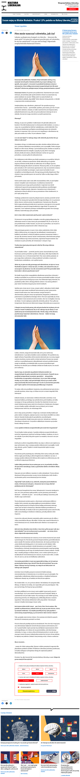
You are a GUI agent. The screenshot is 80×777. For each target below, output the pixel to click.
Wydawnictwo (54, 14)
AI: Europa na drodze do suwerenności (53, 743)
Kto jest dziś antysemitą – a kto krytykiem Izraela (49, 766)
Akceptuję (26, 687)
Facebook (3, 33)
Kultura (26, 14)
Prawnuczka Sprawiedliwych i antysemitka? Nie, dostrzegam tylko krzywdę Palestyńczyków (70, 768)
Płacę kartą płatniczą (28, 691)
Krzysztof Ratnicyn (46, 745)
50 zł (23, 673)
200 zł (37, 669)
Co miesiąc (26, 680)
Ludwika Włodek (65, 775)
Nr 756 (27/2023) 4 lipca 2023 (22, 30)
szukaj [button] (65, 14)
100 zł (51, 669)
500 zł (23, 669)
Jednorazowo (44, 680)
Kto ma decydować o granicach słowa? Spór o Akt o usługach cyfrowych (9, 767)
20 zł (37, 673)
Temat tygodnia (16, 14)
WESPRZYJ (72, 9)
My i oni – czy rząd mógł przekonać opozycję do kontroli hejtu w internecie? (29, 768)
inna (51, 673)
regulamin (28, 687)
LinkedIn (11, 33)
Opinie (45, 14)
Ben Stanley (24, 773)
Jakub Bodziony (24, 745)
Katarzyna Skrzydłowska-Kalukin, (10, 745)
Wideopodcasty (36, 14)
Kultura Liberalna (11, 6)
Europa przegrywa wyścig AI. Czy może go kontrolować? (19, 743)
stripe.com (51, 691)
